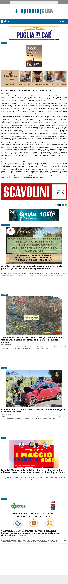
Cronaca (3, 42)
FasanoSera (4, 294)
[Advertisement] (34, 285)
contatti (63, 21)
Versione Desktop (34, 579)
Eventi (3, 438)
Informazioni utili (5, 225)
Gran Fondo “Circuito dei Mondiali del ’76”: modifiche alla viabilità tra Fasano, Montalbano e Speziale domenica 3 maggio (32, 339)
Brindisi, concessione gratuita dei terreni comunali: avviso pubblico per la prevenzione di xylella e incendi (32, 267)
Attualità (4, 498)
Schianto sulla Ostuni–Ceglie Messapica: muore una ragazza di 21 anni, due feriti (33, 410)
